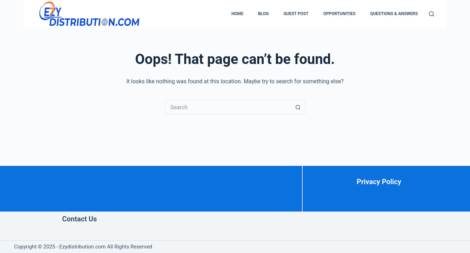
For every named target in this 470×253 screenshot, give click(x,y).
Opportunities (339, 13)
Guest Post (295, 13)
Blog (263, 13)
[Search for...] (228, 107)
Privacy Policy (379, 181)
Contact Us (79, 219)
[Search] (431, 14)
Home (237, 13)
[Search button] (298, 107)
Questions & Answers (394, 13)
